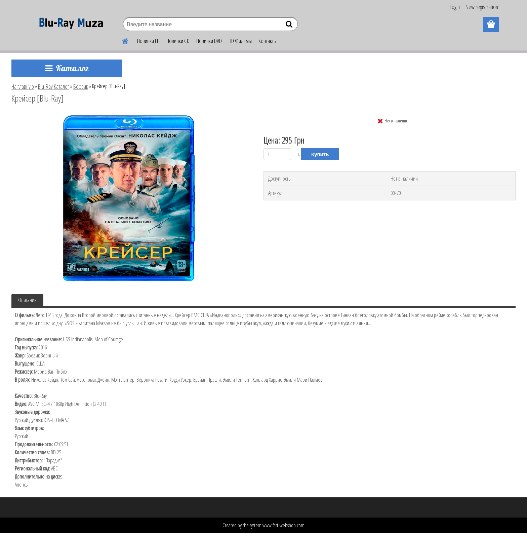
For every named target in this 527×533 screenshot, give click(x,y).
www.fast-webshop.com (283, 525)
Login (455, 7)
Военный (49, 355)
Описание (27, 300)
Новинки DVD (209, 41)
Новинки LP (148, 41)
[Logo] (69, 25)
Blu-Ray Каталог (53, 86)
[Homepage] (121, 40)
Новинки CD (178, 41)
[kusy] (277, 154)
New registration (481, 7)
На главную (22, 86)
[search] (289, 25)
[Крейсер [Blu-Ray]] (128, 116)
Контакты (267, 41)
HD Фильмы (240, 41)
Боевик (80, 86)
